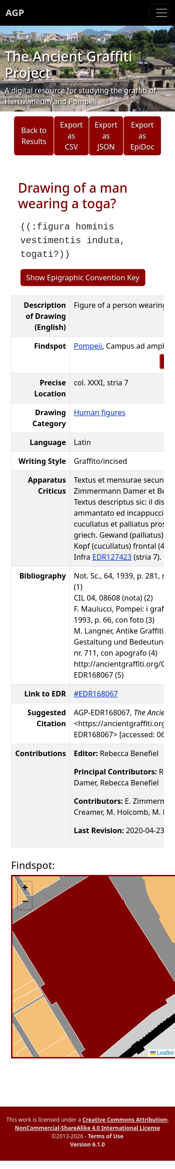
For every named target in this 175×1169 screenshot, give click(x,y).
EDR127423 (111, 557)
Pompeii (88, 346)
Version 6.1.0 (87, 1144)
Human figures (99, 412)
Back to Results (34, 135)
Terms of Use (105, 1136)
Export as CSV (71, 136)
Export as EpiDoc (142, 136)
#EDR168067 (96, 694)
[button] (25, 889)
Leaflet (162, 1053)
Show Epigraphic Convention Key (83, 278)
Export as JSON (106, 136)
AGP (15, 12)
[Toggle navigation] (159, 13)
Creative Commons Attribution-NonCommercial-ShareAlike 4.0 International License (92, 1124)
